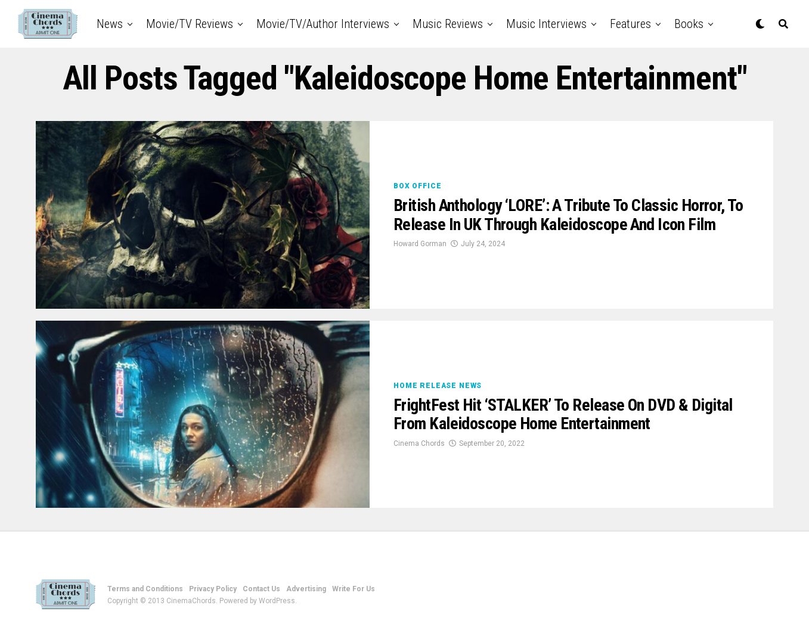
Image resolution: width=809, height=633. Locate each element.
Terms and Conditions (145, 589)
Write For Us (353, 589)
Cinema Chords (419, 443)
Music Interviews (546, 24)
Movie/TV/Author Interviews (322, 24)
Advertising (306, 589)
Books (688, 24)
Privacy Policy (213, 589)
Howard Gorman (420, 244)
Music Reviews (448, 24)
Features (630, 24)
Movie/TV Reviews (189, 24)
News (110, 24)
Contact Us (261, 589)
